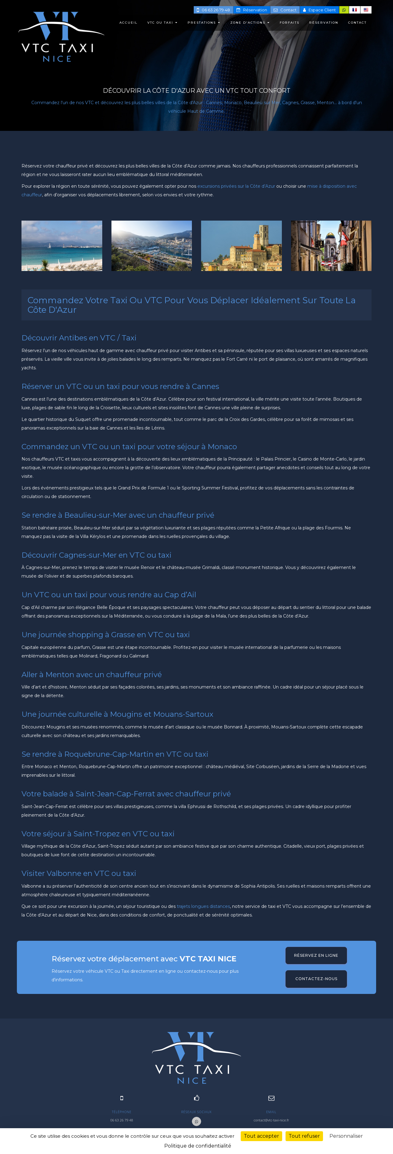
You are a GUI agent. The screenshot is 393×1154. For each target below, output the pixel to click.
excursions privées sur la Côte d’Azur (236, 186)
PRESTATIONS (204, 23)
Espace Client (319, 9)
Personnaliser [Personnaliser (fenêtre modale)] (346, 1136)
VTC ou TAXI (162, 23)
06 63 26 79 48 (213, 9)
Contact (285, 9)
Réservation (251, 9)
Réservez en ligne (316, 955)
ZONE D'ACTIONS (250, 23)
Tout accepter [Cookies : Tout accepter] (261, 1136)
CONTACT (357, 23)
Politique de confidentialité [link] (197, 1146)
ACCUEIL (128, 23)
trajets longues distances (203, 906)
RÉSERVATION (323, 23)
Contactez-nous (316, 978)
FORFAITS (289, 23)
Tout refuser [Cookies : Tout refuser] (304, 1136)
